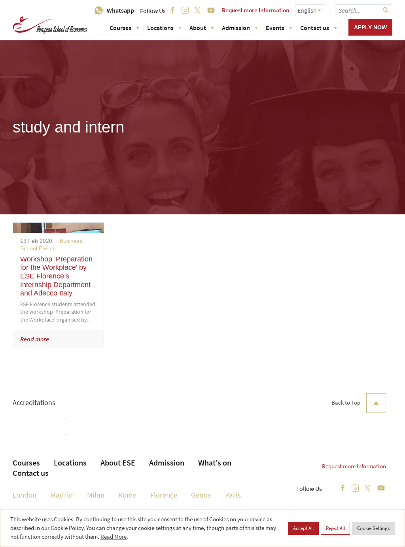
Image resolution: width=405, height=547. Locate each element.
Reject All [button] (335, 528)
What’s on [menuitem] (214, 463)
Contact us (318, 28)
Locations (164, 28)
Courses (124, 28)
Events (279, 28)
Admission (240, 28)
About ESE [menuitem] (117, 463)
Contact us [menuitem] (31, 473)
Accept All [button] (303, 528)
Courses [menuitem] (26, 463)
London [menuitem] (24, 495)
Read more (34, 339)
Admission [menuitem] (166, 463)
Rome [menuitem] (127, 495)
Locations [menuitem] (70, 463)
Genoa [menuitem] (201, 495)
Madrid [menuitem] (61, 495)
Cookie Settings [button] (373, 528)
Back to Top (358, 403)
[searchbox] (363, 10)
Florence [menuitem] (163, 495)
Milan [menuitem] (95, 495)
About (201, 28)
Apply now (370, 27)
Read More (113, 536)
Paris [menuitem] (233, 495)
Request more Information (255, 10)
